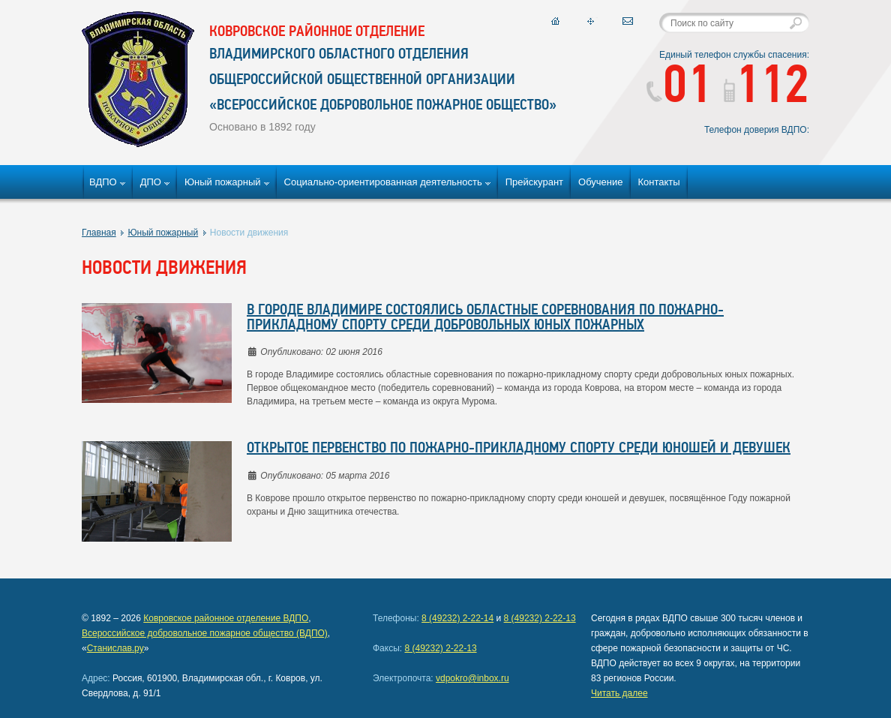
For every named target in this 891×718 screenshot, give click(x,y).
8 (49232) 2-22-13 (540, 618)
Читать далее (619, 693)
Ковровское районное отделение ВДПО (225, 618)
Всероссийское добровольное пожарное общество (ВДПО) (205, 633)
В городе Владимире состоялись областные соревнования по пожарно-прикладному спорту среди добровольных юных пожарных (485, 318)
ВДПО (103, 182)
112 (766, 89)
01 (679, 89)
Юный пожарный (222, 182)
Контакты (659, 182)
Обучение (600, 182)
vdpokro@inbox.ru (472, 678)
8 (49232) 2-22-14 (458, 618)
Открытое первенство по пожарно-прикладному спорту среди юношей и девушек (518, 448)
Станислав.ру (115, 648)
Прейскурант (534, 182)
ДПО (150, 182)
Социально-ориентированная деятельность (383, 182)
